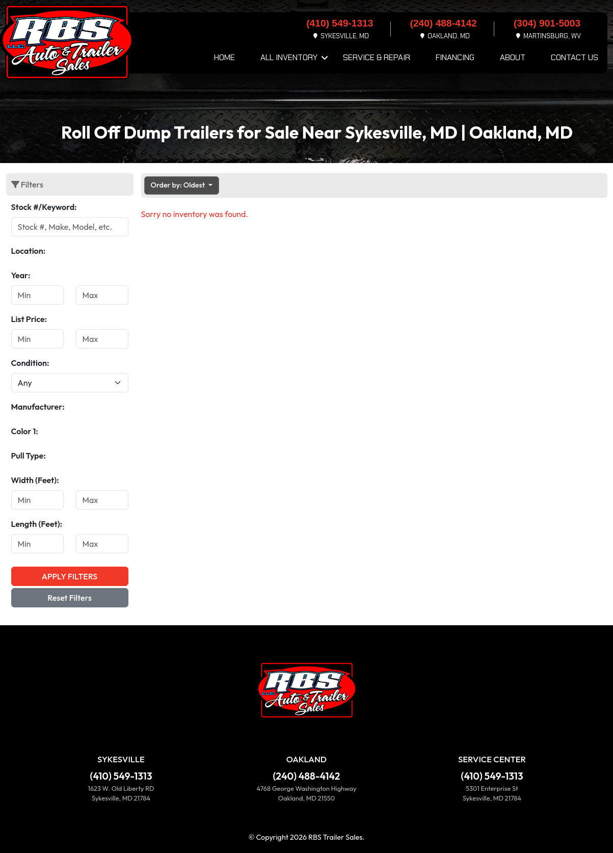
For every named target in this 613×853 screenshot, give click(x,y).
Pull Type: (28, 455)
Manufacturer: (38, 407)
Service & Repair (376, 57)
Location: (28, 251)
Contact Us (574, 57)
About (512, 57)
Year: (21, 275)
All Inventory (288, 57)
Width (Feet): (35, 480)
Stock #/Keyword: (44, 207)
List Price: (29, 319)
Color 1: (24, 431)
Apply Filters (69, 576)
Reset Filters (69, 598)
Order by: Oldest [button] (179, 185)
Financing (455, 57)
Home (224, 57)
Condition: (30, 363)
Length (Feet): (37, 524)
